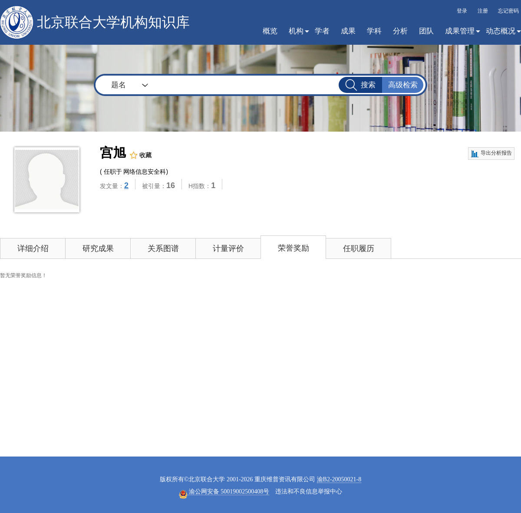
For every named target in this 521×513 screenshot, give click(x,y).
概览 (270, 31)
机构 (296, 31)
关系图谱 (163, 248)
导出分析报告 (491, 154)
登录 (462, 11)
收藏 (140, 155)
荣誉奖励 (293, 248)
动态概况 (500, 31)
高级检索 (403, 85)
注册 (483, 11)
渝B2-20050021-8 (339, 479)
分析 (400, 31)
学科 (374, 31)
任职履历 (358, 248)
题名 (118, 85)
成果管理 (460, 31)
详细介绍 (33, 248)
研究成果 (98, 248)
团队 (426, 31)
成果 (348, 31)
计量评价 (228, 248)
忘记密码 (508, 11)
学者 (322, 31)
